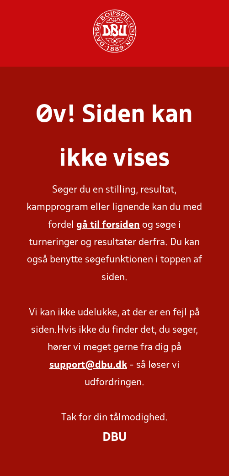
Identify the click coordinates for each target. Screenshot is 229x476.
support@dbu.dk (88, 365)
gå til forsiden (108, 225)
